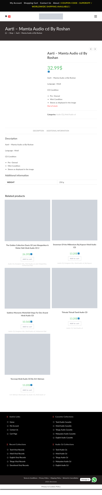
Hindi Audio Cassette (63, 426)
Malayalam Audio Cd (63, 461)
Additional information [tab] (58, 131)
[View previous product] (91, 49)
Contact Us (45, 3)
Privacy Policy (44, 478)
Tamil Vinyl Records (17, 450)
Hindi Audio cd (70, 114)
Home (12, 422)
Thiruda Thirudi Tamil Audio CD (74, 312)
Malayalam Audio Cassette (66, 434)
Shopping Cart (31, 3)
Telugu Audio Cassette (64, 430)
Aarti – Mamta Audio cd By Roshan (29, 33)
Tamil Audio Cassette (63, 422)
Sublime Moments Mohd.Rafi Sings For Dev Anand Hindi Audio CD (27, 314)
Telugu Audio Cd (62, 457)
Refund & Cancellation (70, 478)
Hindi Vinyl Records (17, 454)
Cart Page (13, 434)
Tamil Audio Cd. (61, 450)
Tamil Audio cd (78, 328)
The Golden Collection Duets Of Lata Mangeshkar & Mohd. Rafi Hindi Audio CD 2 (27, 246)
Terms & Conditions (30, 478)
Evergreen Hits (19, 264)
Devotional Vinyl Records (19, 465)
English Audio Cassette (64, 438)
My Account (16, 3)
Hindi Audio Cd (61, 454)
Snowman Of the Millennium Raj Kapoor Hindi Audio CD (74, 245)
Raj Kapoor (88, 263)
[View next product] (95, 49)
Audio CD (60, 114)
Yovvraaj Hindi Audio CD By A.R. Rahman (27, 379)
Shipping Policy (55, 478)
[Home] (6, 33)
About (56, 3)
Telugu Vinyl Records (17, 461)
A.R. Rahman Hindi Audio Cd (19, 395)
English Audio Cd (62, 465)
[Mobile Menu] (95, 16)
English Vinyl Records (18, 457)
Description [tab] (38, 131)
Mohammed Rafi (27, 265)
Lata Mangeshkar (40, 264)
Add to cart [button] (27, 259)
